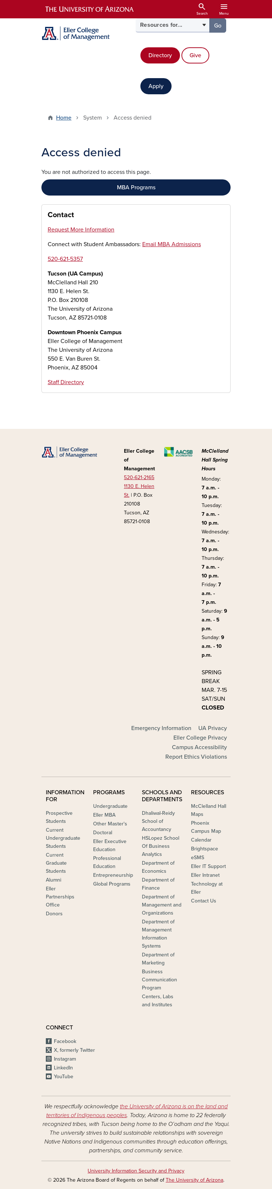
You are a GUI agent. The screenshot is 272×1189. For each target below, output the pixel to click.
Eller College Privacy (200, 737)
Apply (155, 86)
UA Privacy (212, 728)
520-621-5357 (65, 259)
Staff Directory (66, 382)
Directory (160, 55)
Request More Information (81, 229)
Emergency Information (161, 728)
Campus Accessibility (199, 747)
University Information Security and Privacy (136, 1171)
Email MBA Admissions (171, 244)
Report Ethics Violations (196, 757)
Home (63, 117)
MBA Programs (136, 187)
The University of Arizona (194, 1180)
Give (195, 55)
